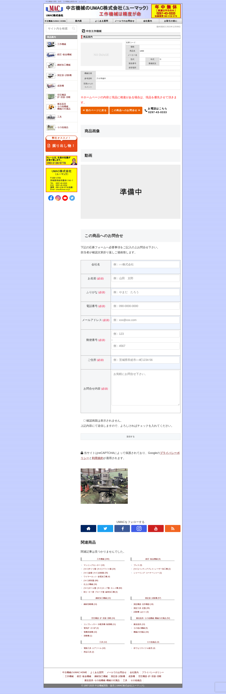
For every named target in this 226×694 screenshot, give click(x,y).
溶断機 (88, 642)
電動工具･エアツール (94, 654)
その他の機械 (141, 634)
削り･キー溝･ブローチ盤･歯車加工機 (101, 598)
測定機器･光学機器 (143, 610)
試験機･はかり (141, 618)
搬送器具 (139, 630)
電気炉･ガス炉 (91, 634)
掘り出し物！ (61, 142)
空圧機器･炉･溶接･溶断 (103, 624)
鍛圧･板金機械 (153, 565)
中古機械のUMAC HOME (74, 678)
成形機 (132, 682)
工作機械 (103, 565)
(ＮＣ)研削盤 (91, 587)
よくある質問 (96, 678)
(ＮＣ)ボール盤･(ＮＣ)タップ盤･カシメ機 (103, 594)
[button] (73, 28)
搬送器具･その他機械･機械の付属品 (153, 624)
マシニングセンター (94, 571)
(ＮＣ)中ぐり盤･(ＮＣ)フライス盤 (100, 575)
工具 (103, 648)
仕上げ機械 (90, 590)
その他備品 (153, 648)
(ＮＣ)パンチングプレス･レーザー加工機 (152, 575)
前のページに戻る (95, 110)
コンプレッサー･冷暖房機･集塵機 (100, 630)
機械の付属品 (141, 638)
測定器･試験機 (153, 604)
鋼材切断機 (90, 610)
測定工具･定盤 (142, 614)
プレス (138, 571)
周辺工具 (89, 658)
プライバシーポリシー (153, 678)
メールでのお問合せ (116, 678)
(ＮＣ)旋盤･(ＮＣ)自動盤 (96, 579)
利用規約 (97, 464)
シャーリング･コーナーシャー (148, 579)
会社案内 (134, 678)
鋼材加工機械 (103, 604)
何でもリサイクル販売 (144, 654)
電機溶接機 (90, 638)
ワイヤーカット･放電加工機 (97, 583)
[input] (61, 28)
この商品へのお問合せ (129, 110)
